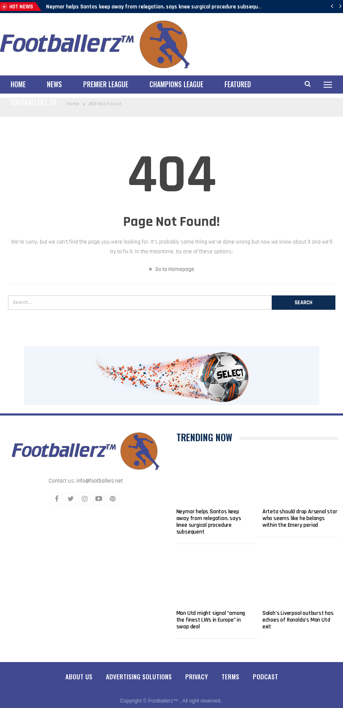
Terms (230, 669)
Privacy (196, 669)
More (279, 84)
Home (18, 84)
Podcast (265, 669)
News (54, 84)
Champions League (176, 84)
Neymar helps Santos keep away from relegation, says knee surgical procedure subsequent (156, 6)
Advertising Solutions (139, 669)
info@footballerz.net (99, 473)
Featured (237, 84)
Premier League (105, 84)
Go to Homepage (171, 262)
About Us (78, 669)
